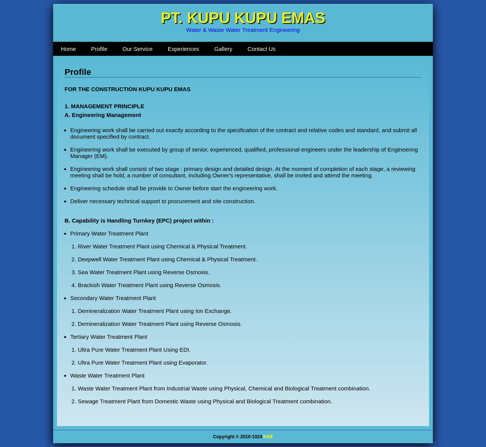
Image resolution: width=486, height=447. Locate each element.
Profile (99, 49)
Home (68, 49)
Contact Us (262, 49)
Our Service (138, 49)
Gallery (223, 49)
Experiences (183, 49)
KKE (268, 436)
